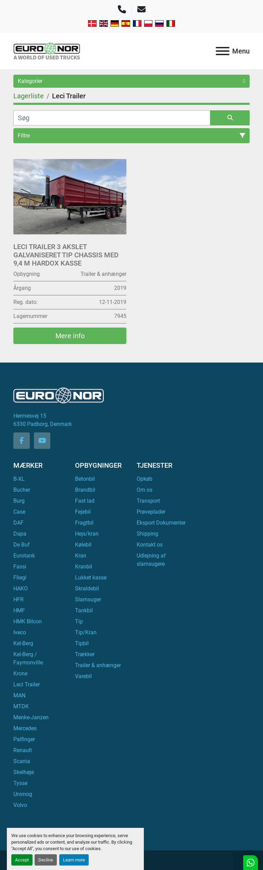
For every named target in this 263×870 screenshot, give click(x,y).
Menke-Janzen (31, 717)
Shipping (147, 533)
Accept (22, 859)
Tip (79, 621)
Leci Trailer (26, 684)
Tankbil (84, 610)
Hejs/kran (87, 533)
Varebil (83, 676)
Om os (144, 490)
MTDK (21, 706)
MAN (19, 695)
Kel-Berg (23, 643)
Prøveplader (151, 511)
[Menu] (222, 51)
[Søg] (111, 117)
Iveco (19, 632)
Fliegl (19, 577)
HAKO (20, 588)
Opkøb (144, 479)
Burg (19, 501)
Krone (20, 673)
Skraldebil (87, 588)
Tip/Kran (86, 632)
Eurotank (24, 555)
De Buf (21, 544)
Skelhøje (23, 772)
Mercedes (25, 728)
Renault (22, 750)
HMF (19, 610)
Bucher (21, 490)
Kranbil (83, 566)
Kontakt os (150, 544)
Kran (80, 555)
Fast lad (85, 501)
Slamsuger (88, 599)
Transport (148, 501)
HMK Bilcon (27, 621)
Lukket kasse (91, 577)
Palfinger (24, 739)
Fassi (19, 566)
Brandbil (85, 490)
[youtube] (42, 440)
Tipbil (82, 643)
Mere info (70, 336)
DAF (18, 522)
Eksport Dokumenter (161, 522)
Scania (21, 761)
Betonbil (85, 479)
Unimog (22, 794)
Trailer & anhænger (98, 665)
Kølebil (83, 544)
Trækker (85, 654)
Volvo (20, 805)
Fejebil (83, 511)
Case (19, 511)
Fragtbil (84, 522)
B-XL (19, 479)
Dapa (19, 533)
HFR (18, 599)
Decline (45, 859)
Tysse (20, 783)
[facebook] (21, 440)
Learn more (74, 859)
